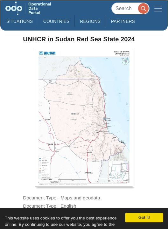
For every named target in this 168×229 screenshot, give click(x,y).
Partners (123, 21)
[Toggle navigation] (158, 8)
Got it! (144, 217)
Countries (56, 21)
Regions (90, 21)
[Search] (130, 8)
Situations (19, 21)
